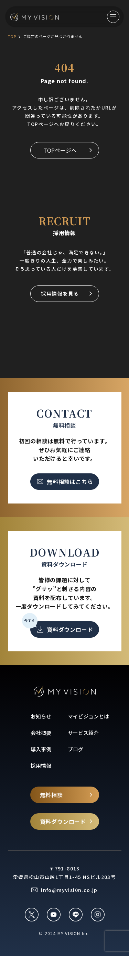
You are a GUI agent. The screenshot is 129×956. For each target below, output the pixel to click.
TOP (12, 36)
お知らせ (41, 716)
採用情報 (41, 765)
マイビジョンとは (88, 716)
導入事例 (41, 749)
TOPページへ (60, 150)
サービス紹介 (83, 732)
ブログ (75, 749)
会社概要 (41, 732)
